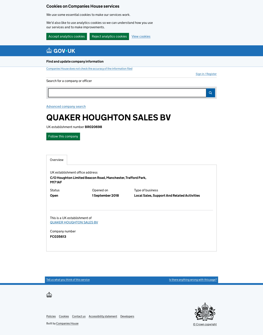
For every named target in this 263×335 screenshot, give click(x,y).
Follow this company (63, 136)
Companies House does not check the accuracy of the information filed (89, 68)
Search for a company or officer (69, 81)
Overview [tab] (57, 160)
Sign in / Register (206, 74)
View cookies (141, 36)
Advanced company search (66, 106)
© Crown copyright (205, 324)
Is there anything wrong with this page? (193, 279)
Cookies (64, 316)
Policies (51, 316)
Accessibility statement (103, 316)
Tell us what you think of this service (68, 279)
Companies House (67, 323)
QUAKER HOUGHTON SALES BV (74, 222)
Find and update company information (75, 61)
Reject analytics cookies (109, 36)
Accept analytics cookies (66, 36)
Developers (127, 316)
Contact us (79, 316)
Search (210, 92)
